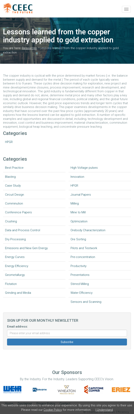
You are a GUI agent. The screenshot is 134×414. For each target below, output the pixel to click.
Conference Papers (18, 212)
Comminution (14, 203)
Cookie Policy (53, 410)
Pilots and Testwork (84, 248)
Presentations (80, 275)
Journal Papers (81, 194)
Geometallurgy (15, 275)
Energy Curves (15, 257)
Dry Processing (15, 239)
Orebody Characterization (88, 230)
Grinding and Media (18, 293)
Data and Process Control (22, 230)
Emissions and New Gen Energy (26, 248)
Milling (75, 203)
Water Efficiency (81, 293)
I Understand (104, 410)
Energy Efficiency (16, 266)
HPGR (9, 142)
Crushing (11, 221)
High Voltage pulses (84, 168)
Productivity (78, 266)
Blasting (10, 177)
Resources (29, 48)
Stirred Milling (80, 284)
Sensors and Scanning (86, 302)
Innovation (77, 177)
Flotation (11, 284)
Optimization (79, 221)
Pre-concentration (83, 257)
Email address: (17, 326)
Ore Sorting (78, 239)
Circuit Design (14, 194)
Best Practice (14, 168)
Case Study (13, 185)
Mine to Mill (78, 212)
